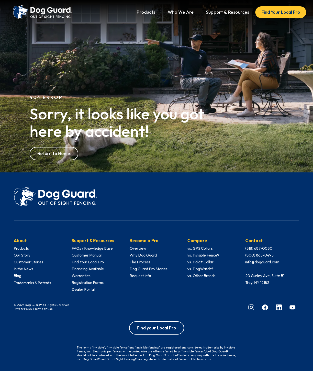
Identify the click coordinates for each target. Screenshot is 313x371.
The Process (140, 261)
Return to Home (54, 153)
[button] (146, 12)
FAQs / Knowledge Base (92, 248)
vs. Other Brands (201, 275)
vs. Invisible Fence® (203, 255)
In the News (23, 268)
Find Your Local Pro (280, 12)
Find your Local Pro (156, 328)
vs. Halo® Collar (200, 261)
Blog (17, 275)
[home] (42, 12)
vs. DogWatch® (200, 268)
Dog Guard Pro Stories (149, 268)
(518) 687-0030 (258, 248)
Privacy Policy (23, 309)
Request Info (140, 275)
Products (21, 248)
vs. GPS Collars (200, 248)
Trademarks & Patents (32, 282)
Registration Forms (88, 282)
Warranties (81, 275)
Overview (138, 248)
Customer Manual (86, 255)
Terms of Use (44, 309)
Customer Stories (28, 261)
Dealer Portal (83, 289)
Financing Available (88, 268)
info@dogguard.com (262, 261)
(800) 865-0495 (259, 255)
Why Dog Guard (143, 255)
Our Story (22, 255)
